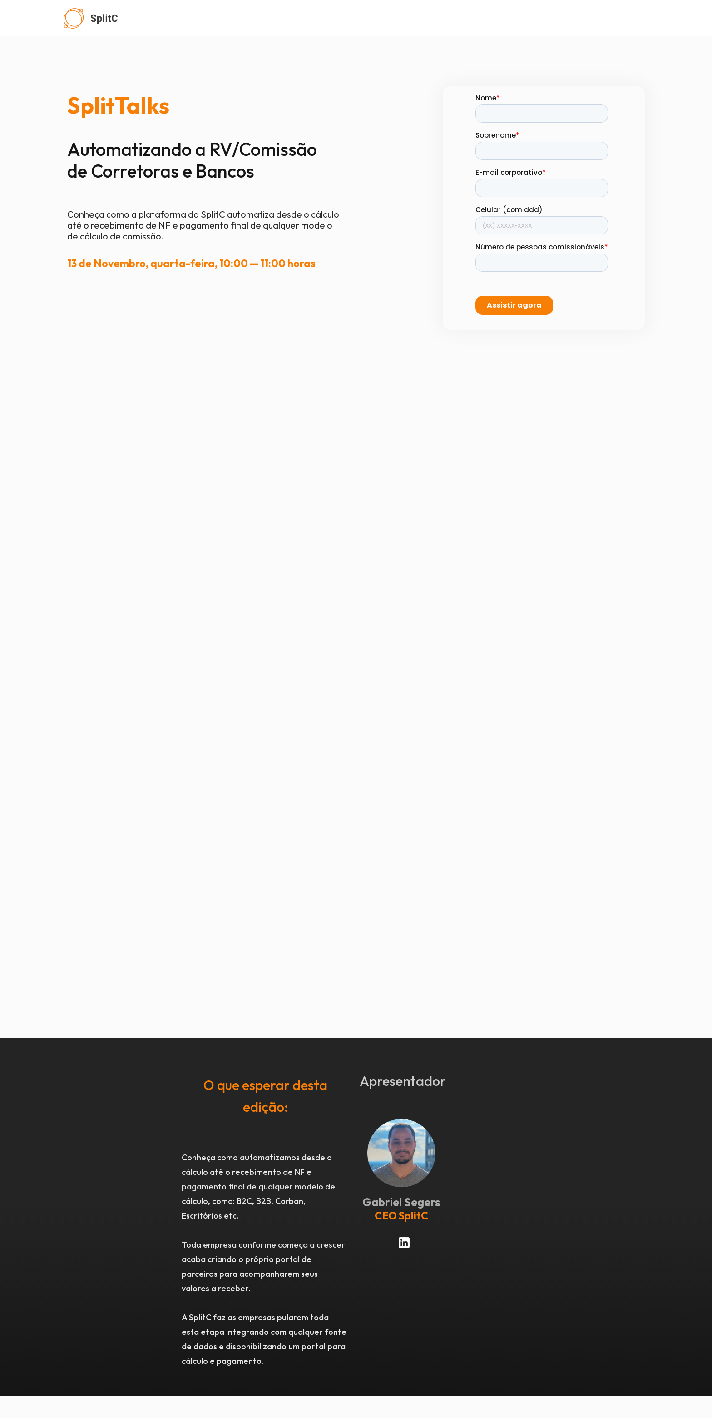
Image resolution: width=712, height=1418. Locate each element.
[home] (373, 18)
